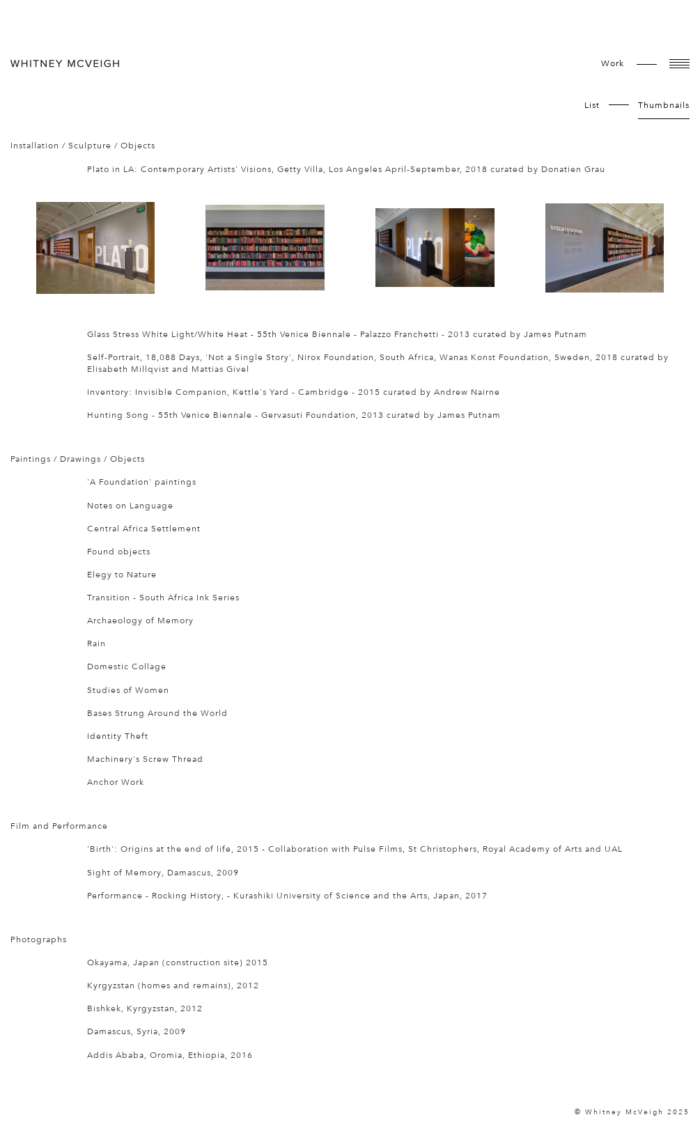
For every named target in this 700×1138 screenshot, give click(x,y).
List (592, 105)
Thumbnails (664, 105)
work (612, 63)
